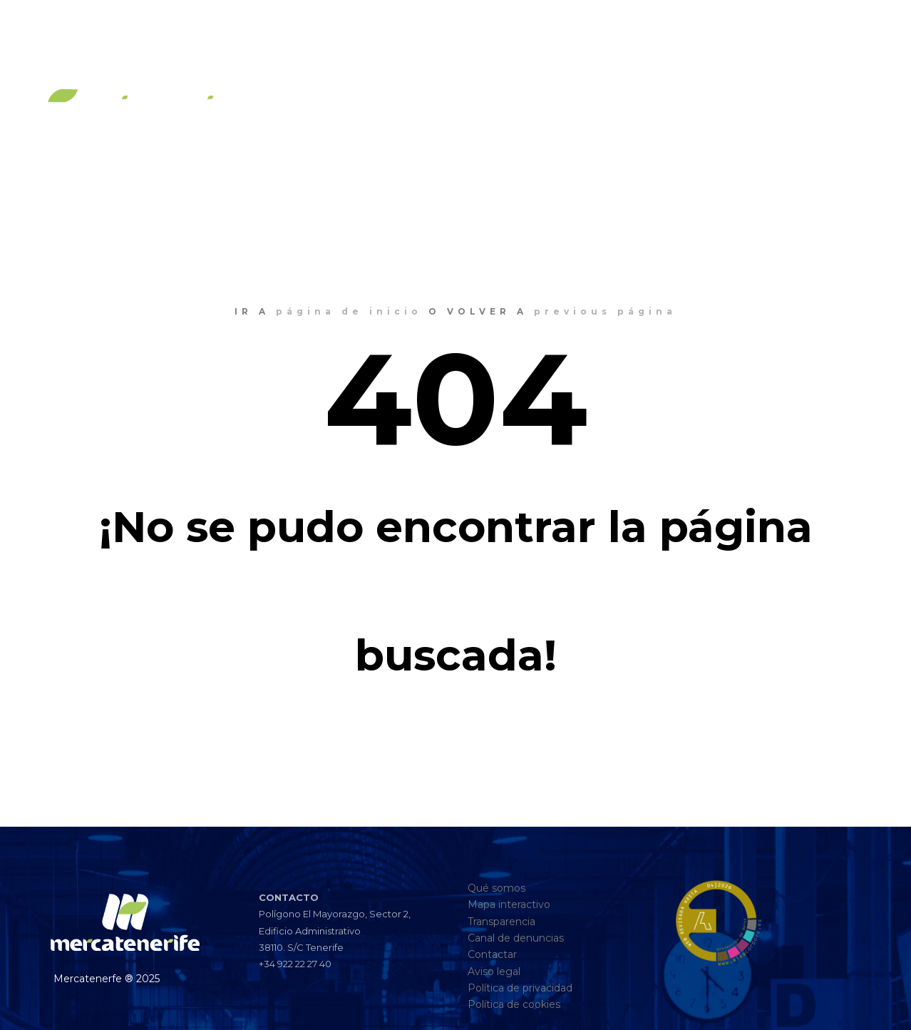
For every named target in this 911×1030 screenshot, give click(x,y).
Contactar (492, 954)
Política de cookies (514, 1004)
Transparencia (501, 921)
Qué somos (496, 888)
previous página (605, 311)
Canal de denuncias (516, 938)
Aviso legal (494, 971)
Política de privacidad (520, 987)
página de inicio (349, 311)
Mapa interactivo (509, 904)
